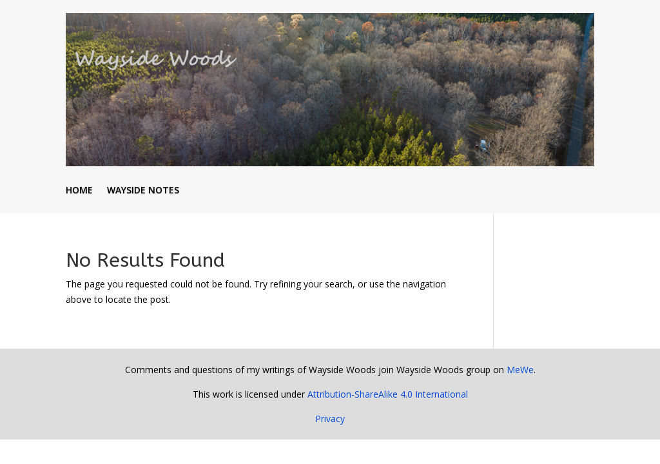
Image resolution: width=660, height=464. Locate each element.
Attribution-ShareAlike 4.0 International (387, 394)
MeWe (520, 369)
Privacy (330, 418)
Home (79, 191)
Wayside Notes (143, 191)
